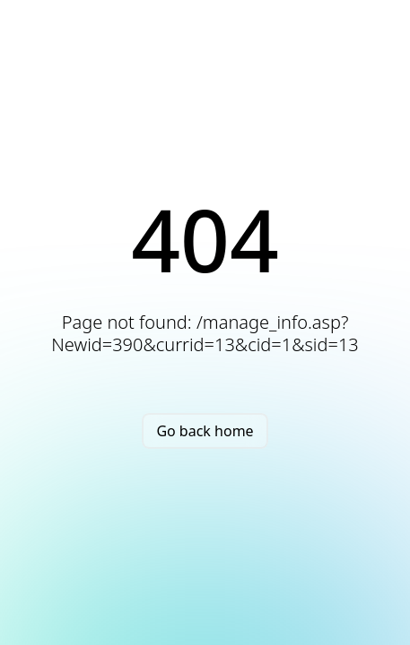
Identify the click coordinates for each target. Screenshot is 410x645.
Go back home (204, 431)
